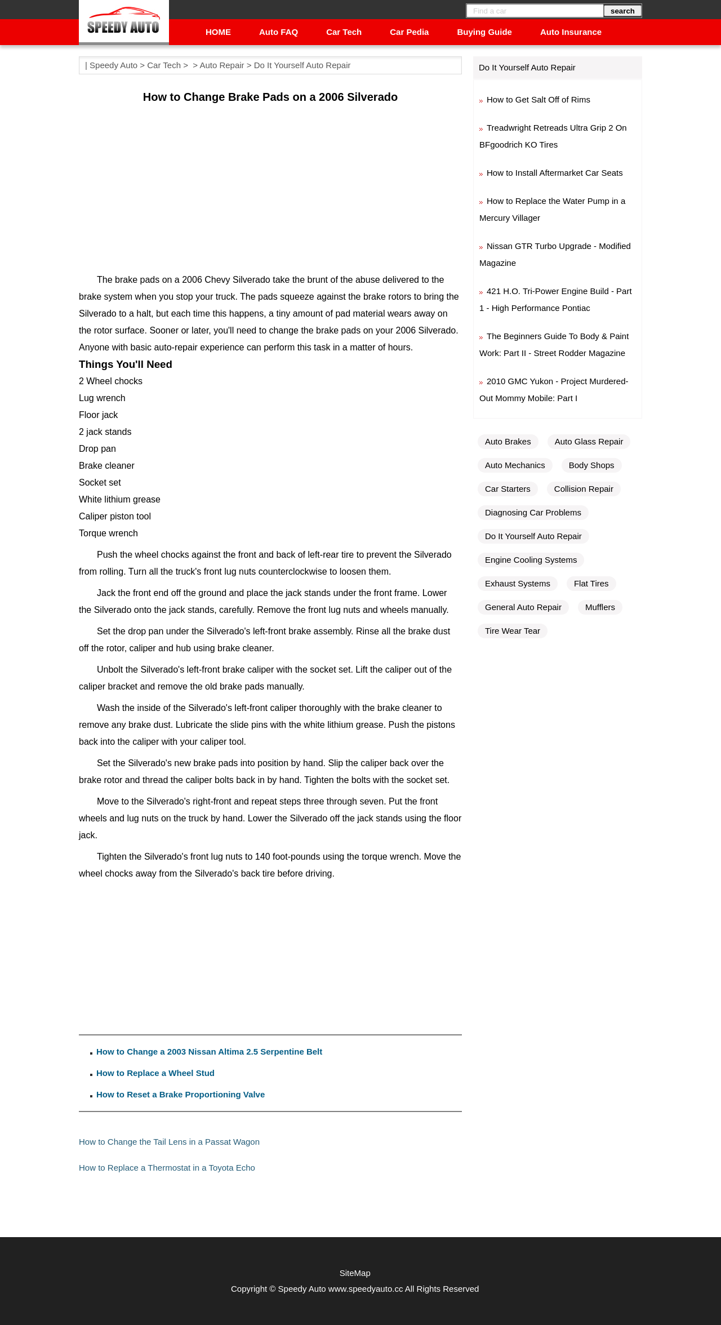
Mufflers (600, 607)
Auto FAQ (278, 32)
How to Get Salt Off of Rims (538, 99)
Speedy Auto (113, 65)
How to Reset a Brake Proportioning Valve (180, 1094)
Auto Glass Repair (589, 441)
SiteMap (355, 1273)
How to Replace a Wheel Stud (155, 1073)
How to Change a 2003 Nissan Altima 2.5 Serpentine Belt (209, 1051)
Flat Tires (591, 583)
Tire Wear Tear (512, 630)
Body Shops (592, 465)
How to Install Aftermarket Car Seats (555, 172)
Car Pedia (409, 32)
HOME (218, 32)
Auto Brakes (508, 441)
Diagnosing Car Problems (533, 512)
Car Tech (344, 32)
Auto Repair (221, 65)
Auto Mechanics (515, 465)
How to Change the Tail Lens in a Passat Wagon (169, 1141)
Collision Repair (583, 488)
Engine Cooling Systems (531, 559)
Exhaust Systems (517, 583)
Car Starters (508, 488)
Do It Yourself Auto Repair (302, 65)
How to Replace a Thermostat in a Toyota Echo (167, 1167)
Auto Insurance (571, 32)
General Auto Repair (523, 607)
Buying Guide (484, 32)
